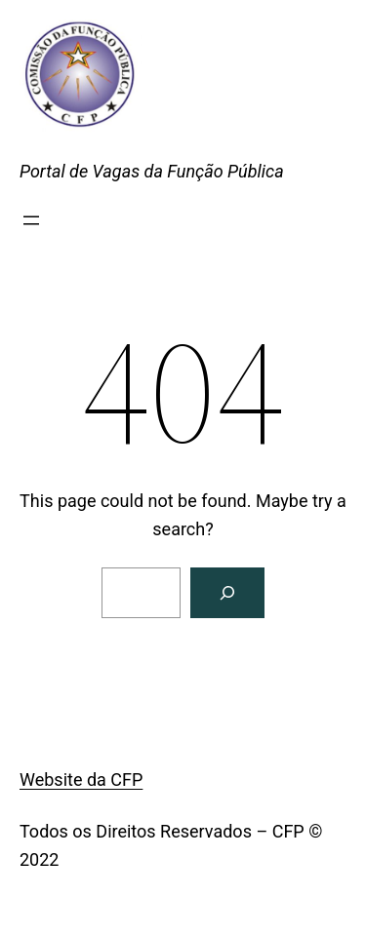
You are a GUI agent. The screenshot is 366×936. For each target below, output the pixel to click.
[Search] (227, 592)
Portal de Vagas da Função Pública (152, 171)
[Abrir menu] (31, 220)
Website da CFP (81, 779)
